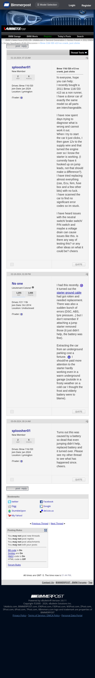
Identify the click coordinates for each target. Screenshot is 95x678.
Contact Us (48, 582)
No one (17, 283)
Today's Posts (64, 36)
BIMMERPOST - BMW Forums (71, 582)
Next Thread (57, 523)
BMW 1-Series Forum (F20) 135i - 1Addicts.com (24, 40)
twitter (15, 501)
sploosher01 (21, 67)
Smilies (11, 553)
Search (80, 36)
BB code (12, 550)
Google (47, 506)
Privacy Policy (19, 615)
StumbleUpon (19, 510)
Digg (14, 506)
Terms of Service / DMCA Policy (44, 615)
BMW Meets (32, 36)
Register (86, 5)
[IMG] (11, 556)
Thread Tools (77, 52)
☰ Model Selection (47, 4)
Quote (78, 264)
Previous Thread (40, 523)
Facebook (48, 501)
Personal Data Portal (71, 615)
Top (90, 582)
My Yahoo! (17, 515)
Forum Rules (14, 564)
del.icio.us (49, 510)
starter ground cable (69, 292)
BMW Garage (14, 36)
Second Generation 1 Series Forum (63, 40)
